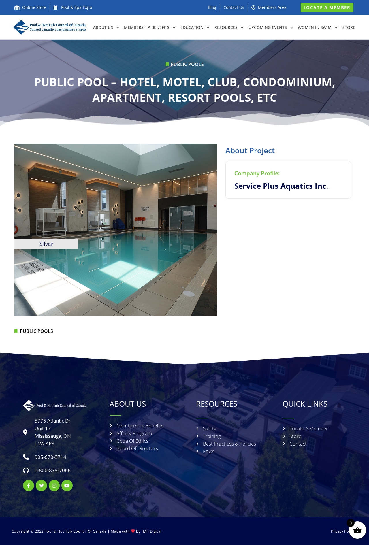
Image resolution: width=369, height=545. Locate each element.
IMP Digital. (152, 531)
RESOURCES (229, 27)
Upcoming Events (270, 27)
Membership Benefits (150, 27)
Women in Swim (318, 27)
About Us (106, 27)
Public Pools (187, 64)
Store (348, 27)
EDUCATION (195, 27)
